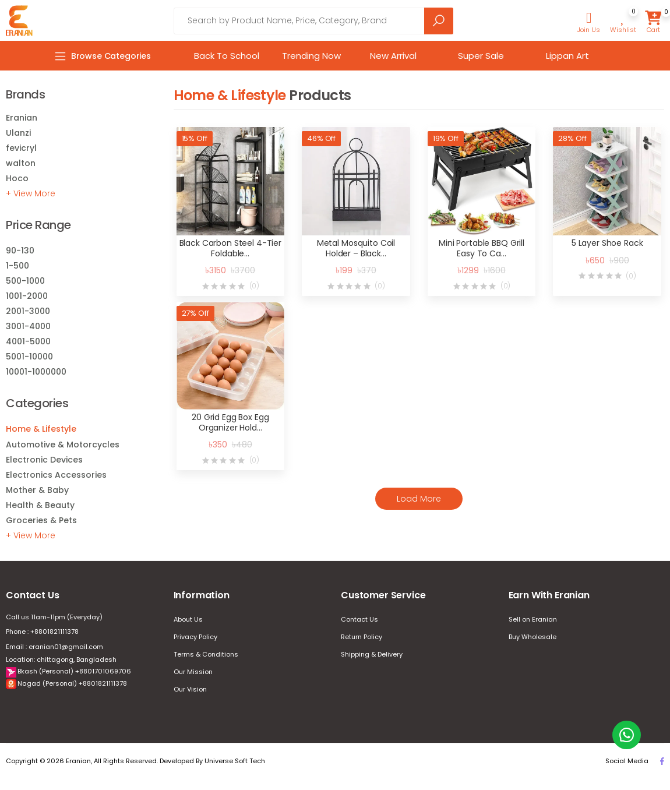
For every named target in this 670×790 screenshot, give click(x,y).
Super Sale (481, 56)
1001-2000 (27, 296)
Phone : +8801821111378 (42, 631)
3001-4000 (28, 326)
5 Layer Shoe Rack (607, 243)
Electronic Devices (44, 459)
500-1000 (25, 281)
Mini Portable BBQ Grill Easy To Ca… (481, 248)
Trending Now (311, 56)
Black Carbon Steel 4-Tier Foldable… (230, 248)
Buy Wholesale (532, 636)
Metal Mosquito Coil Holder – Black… (356, 248)
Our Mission (193, 671)
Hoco (17, 178)
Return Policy (361, 636)
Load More (419, 499)
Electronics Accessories (56, 475)
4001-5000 (28, 341)
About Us (188, 619)
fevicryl (21, 148)
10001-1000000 (36, 372)
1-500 (17, 265)
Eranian (21, 118)
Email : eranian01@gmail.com (54, 646)
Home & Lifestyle (41, 429)
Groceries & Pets (41, 520)
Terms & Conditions (206, 654)
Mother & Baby (37, 490)
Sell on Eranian (533, 619)
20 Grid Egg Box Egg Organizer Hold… (230, 422)
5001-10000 (29, 356)
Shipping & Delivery (372, 654)
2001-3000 (28, 311)
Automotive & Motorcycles (62, 444)
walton (21, 163)
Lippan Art (567, 56)
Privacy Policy (195, 636)
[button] (588, 22)
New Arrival (393, 56)
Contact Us (359, 619)
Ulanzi (18, 133)
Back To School (226, 56)
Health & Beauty (40, 505)
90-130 (20, 250)
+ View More (30, 193)
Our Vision (190, 689)
